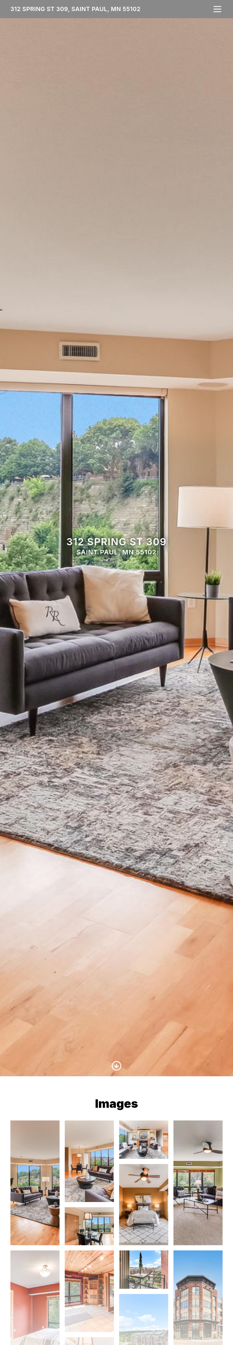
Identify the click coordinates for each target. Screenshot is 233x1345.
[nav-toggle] (217, 9)
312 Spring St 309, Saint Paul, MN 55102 (75, 9)
